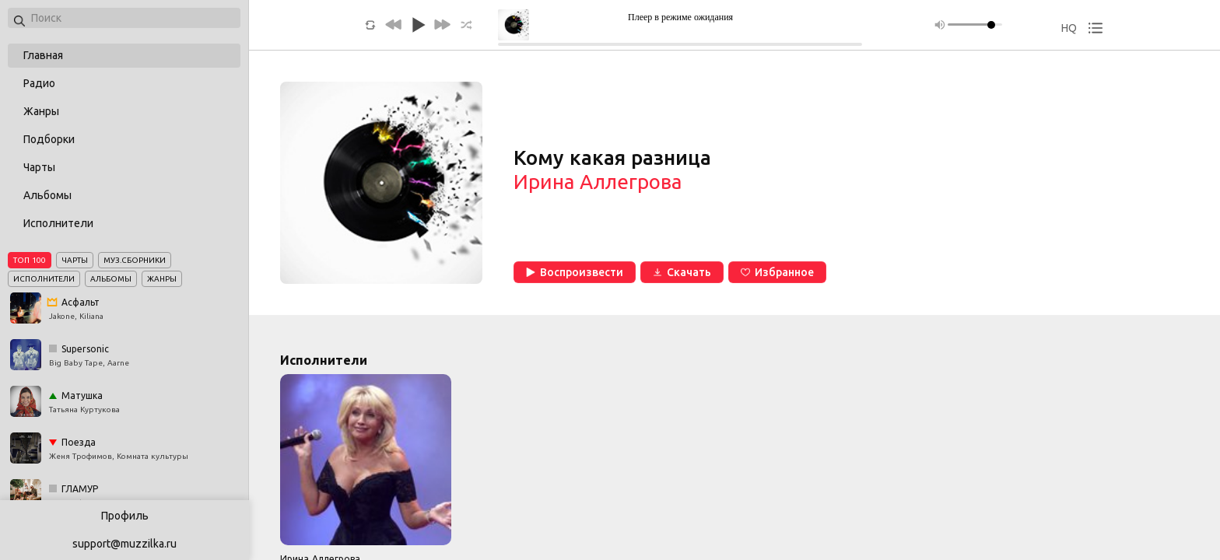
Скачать (682, 272)
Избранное (777, 272)
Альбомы (47, 195)
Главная (43, 55)
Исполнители (58, 223)
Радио (39, 83)
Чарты (39, 167)
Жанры (41, 111)
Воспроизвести (574, 272)
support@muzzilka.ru (124, 543)
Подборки (49, 139)
